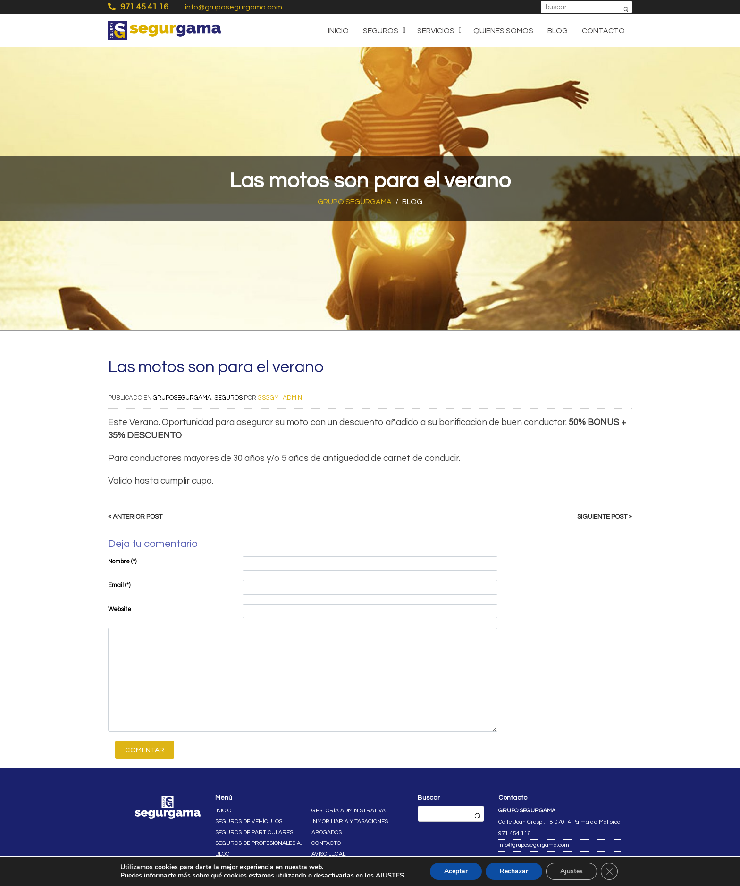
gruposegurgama (182, 397)
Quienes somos (503, 30)
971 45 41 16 (138, 6)
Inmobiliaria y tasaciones (349, 821)
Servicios (435, 30)
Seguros (380, 30)
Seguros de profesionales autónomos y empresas (261, 843)
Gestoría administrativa (348, 811)
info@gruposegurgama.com (233, 7)
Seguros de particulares (254, 832)
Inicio (338, 30)
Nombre (122, 561)
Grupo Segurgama (355, 201)
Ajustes (571, 871)
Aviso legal (328, 854)
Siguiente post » (604, 516)
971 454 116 (514, 833)
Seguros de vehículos (248, 821)
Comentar (144, 750)
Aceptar (456, 871)
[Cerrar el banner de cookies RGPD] (609, 871)
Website (119, 609)
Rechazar (514, 871)
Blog (557, 30)
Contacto (603, 30)
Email (119, 585)
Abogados (326, 832)
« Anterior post (135, 516)
